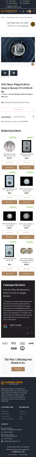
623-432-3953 (8, 432)
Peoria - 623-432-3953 (12, 5)
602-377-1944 (8, 438)
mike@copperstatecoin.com (12, 441)
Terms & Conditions (7, 418)
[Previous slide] (28, 333)
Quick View (9, 162)
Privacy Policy (5, 416)
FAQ (20, 416)
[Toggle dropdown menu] (33, 116)
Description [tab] (6, 117)
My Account (4, 411)
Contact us (24, 26)
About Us (22, 411)
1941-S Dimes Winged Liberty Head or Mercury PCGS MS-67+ (26, 260)
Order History (5, 414)
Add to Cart (9, 167)
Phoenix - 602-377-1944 (14, 7)
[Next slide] (32, 333)
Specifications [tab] (20, 117)
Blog (20, 418)
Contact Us (18, 369)
